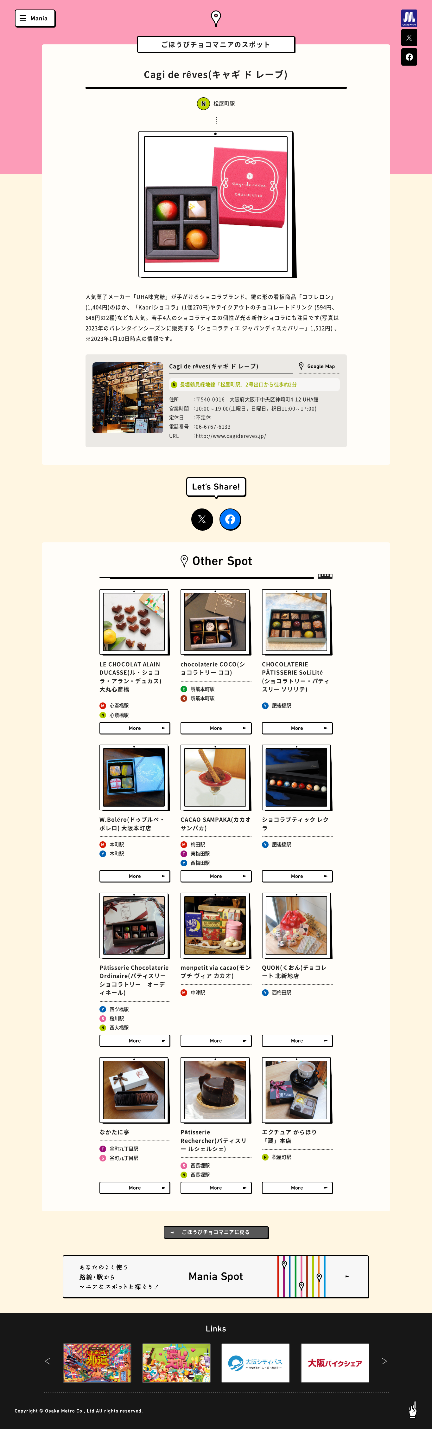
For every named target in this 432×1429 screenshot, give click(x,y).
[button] (47, 1363)
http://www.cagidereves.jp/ (231, 435)
